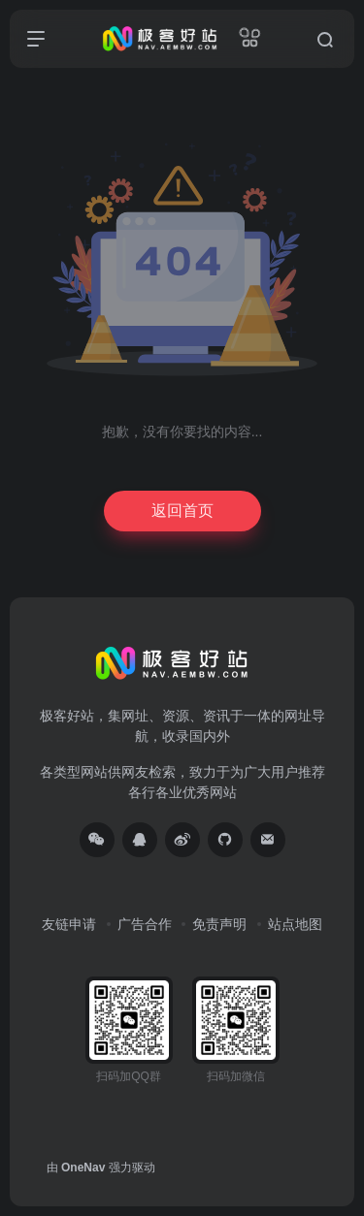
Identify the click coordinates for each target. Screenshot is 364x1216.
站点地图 (295, 924)
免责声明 (219, 924)
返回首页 (182, 510)
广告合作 (144, 924)
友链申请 (69, 924)
